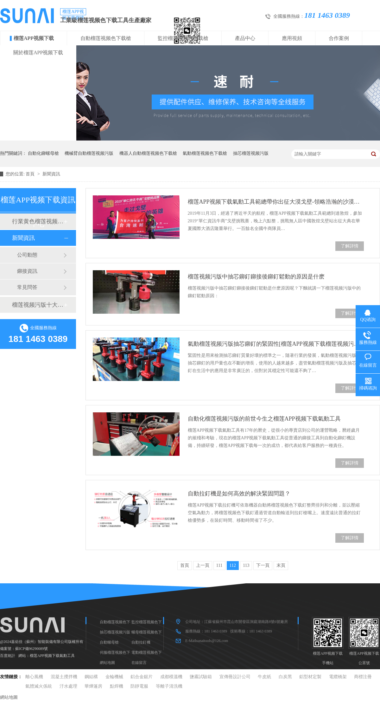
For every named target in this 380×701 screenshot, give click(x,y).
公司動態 (27, 255)
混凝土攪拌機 (64, 676)
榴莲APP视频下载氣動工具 (52, 655)
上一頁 (202, 565)
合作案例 (339, 38)
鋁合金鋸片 (141, 676)
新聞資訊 (51, 174)
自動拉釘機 (140, 642)
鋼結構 (91, 676)
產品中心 (245, 38)
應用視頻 (292, 38)
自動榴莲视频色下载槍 (105, 38)
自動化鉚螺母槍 (43, 153)
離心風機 (34, 676)
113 (246, 565)
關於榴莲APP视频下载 (38, 52)
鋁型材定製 (310, 676)
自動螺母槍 (109, 642)
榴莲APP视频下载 (34, 38)
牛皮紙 (264, 676)
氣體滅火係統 (38, 686)
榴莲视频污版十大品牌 (37, 305)
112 (233, 565)
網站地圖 (107, 662)
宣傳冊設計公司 (234, 676)
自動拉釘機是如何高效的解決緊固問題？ (239, 493)
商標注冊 (363, 676)
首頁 (31, 174)
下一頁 (262, 565)
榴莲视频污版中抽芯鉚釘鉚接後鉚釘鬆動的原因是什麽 (256, 276)
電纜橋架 (338, 676)
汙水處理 (68, 686)
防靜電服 (139, 686)
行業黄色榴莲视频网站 (37, 221)
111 (219, 565)
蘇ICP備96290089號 (31, 648)
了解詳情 (349, 246)
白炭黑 (285, 676)
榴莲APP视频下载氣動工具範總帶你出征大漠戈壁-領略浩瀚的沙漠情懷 (276, 202)
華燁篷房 (93, 686)
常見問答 (27, 287)
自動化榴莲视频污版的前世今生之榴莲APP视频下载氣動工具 (264, 419)
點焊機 (116, 686)
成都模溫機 (171, 676)
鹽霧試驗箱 (201, 676)
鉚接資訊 (27, 271)
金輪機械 (114, 676)
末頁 (280, 565)
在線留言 (139, 662)
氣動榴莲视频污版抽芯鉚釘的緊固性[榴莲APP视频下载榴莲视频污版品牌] (276, 344)
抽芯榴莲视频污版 (251, 153)
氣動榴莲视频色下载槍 (205, 153)
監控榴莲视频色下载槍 (183, 38)
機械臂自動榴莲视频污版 (89, 153)
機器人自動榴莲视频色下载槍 (148, 153)
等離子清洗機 (169, 686)
